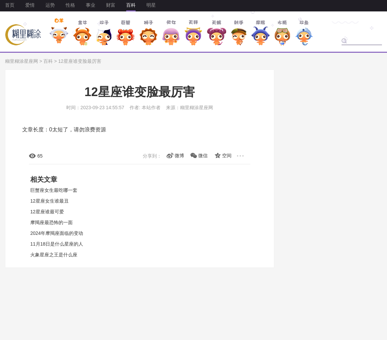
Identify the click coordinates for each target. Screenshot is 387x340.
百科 (131, 5)
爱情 (30, 5)
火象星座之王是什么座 (53, 254)
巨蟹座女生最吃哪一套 (53, 190)
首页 (9, 5)
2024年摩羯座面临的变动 (56, 233)
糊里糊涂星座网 (21, 61)
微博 (179, 155)
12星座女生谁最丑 (49, 201)
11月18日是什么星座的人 (56, 244)
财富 (110, 5)
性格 (70, 5)
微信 (203, 155)
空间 (227, 155)
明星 (151, 5)
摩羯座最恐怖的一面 (51, 222)
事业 (90, 5)
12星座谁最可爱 (47, 211)
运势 (50, 5)
